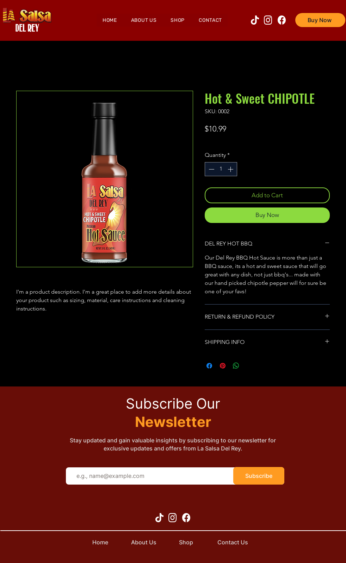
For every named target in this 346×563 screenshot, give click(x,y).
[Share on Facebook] (209, 366)
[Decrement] (211, 169)
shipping (214, 140)
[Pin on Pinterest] (222, 366)
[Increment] (231, 169)
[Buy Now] (320, 20)
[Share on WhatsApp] (236, 366)
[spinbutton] (221, 169)
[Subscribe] (258, 476)
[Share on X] (249, 366)
